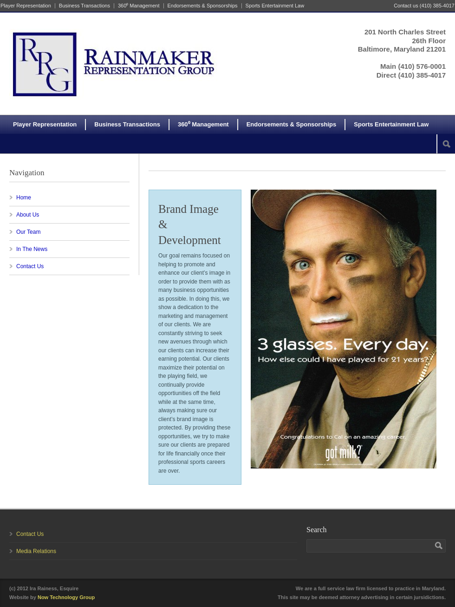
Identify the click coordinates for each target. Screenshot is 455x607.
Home (23, 197)
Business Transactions (84, 5)
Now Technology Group (66, 597)
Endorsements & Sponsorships (203, 5)
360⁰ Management (139, 5)
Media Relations (36, 551)
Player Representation (25, 5)
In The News (31, 249)
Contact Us (30, 266)
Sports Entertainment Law (275, 5)
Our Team (28, 232)
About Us (27, 214)
